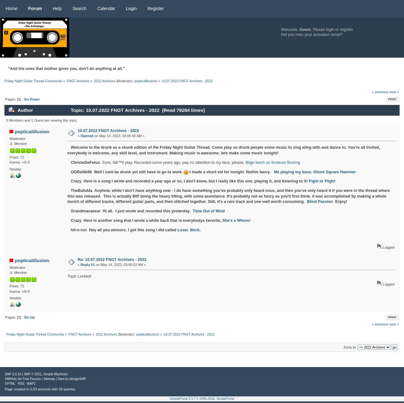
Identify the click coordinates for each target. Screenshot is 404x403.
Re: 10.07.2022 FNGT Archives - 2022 (112, 259)
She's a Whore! (236, 220)
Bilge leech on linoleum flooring (273, 162)
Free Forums (32, 379)
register (346, 29)
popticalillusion (145, 81)
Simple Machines (56, 374)
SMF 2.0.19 (13, 374)
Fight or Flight (322, 181)
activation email (327, 34)
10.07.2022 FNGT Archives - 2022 (108, 131)
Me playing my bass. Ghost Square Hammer (315, 172)
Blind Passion (320, 201)
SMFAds (11, 379)
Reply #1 (87, 265)
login (330, 29)
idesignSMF (77, 379)
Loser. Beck (188, 230)
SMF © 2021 (33, 374)
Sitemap (49, 379)
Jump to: (350, 347)
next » (394, 92)
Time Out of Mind (209, 211)
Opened (86, 136)
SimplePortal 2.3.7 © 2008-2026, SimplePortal (202, 398)
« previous (380, 92)
